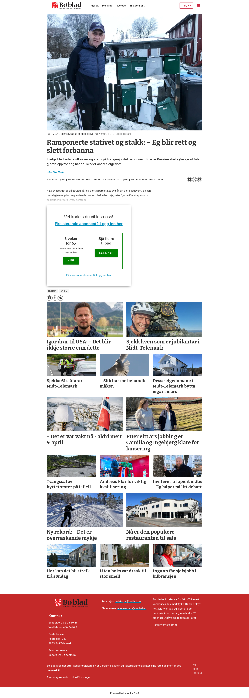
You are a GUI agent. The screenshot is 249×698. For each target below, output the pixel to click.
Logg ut (197, 672)
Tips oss (120, 5)
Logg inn (186, 5)
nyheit (52, 291)
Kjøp (70, 260)
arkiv (64, 291)
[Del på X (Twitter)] (194, 179)
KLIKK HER (106, 252)
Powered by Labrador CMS (124, 693)
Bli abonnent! (137, 5)
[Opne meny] (198, 5)
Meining (107, 5)
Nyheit (95, 5)
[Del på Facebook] (189, 179)
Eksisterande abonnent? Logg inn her (89, 224)
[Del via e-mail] (199, 179)
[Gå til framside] (67, 5)
